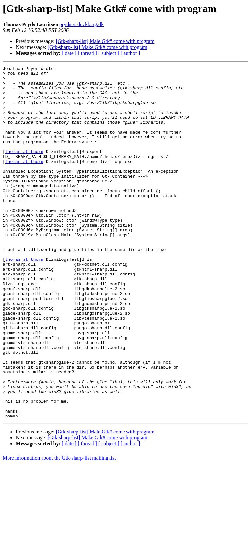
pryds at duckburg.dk (81, 24)
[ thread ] (87, 53)
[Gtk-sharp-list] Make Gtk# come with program (97, 47)
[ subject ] (108, 53)
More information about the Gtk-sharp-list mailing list (59, 528)
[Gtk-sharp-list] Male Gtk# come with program (105, 41)
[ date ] (69, 53)
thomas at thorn (24, 169)
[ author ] (130, 53)
